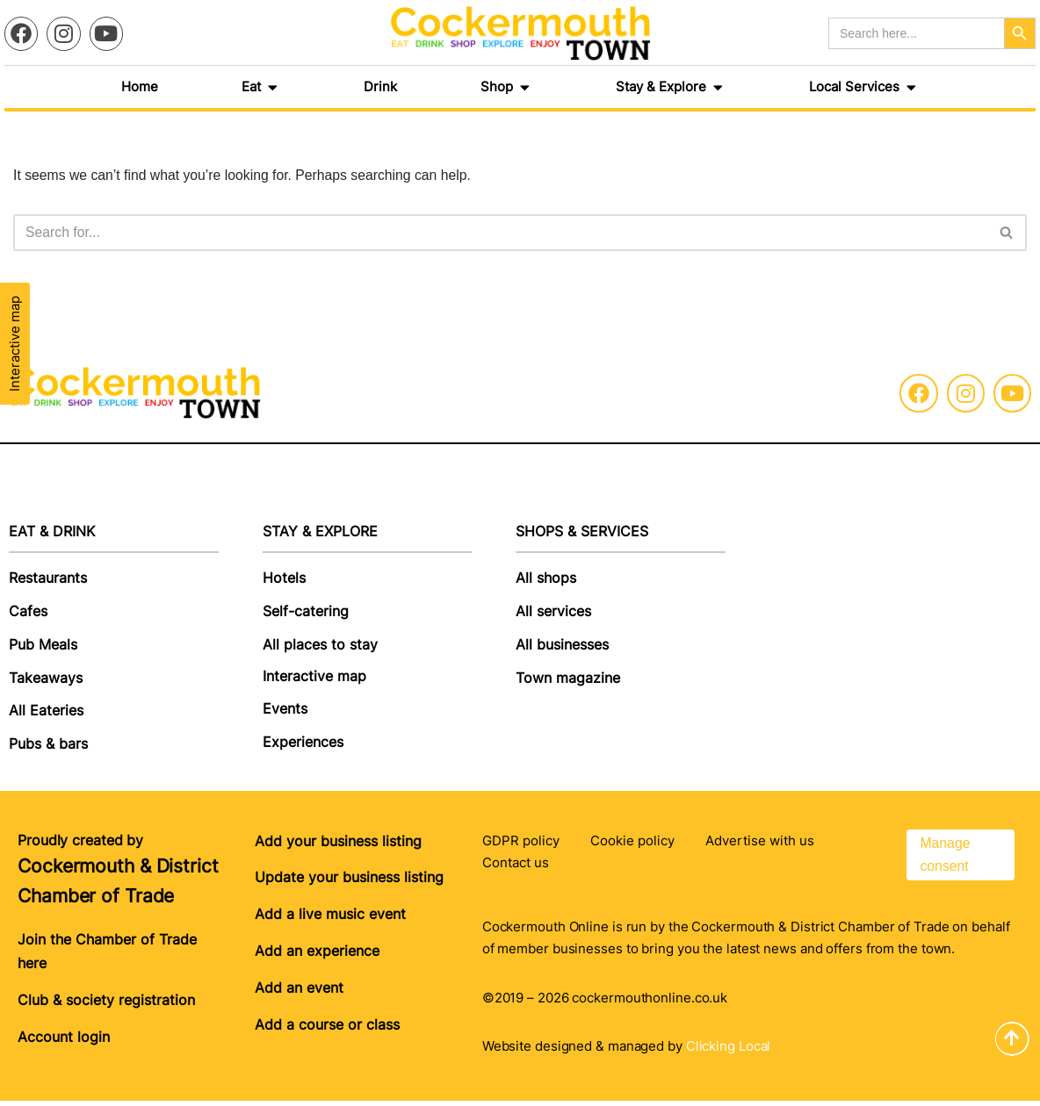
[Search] (500, 233)
